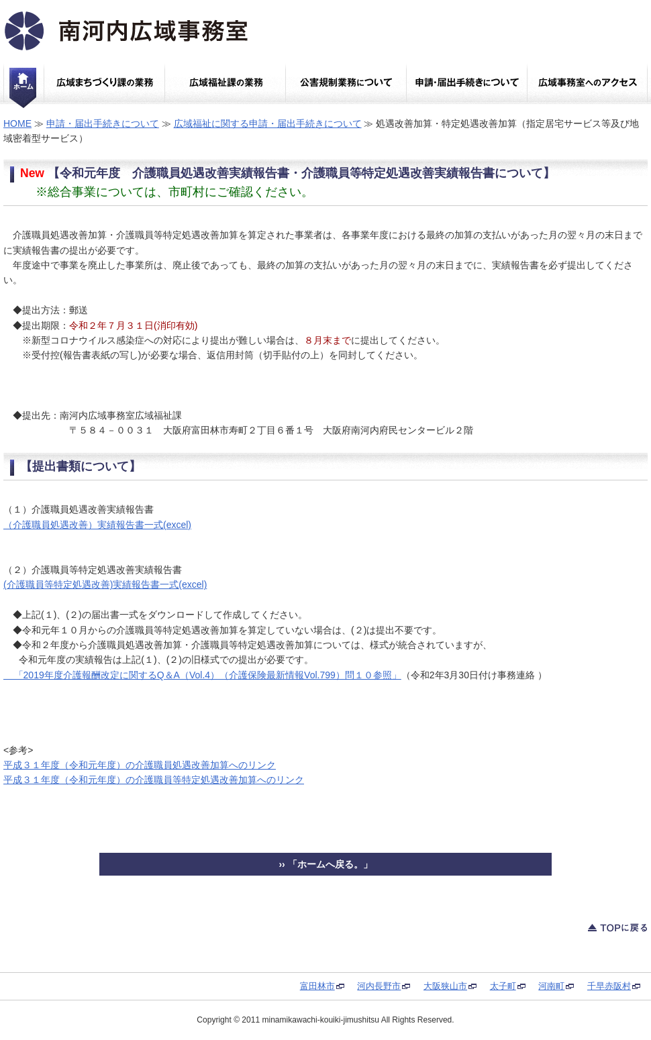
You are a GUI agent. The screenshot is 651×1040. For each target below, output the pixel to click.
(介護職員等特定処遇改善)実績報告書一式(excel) (105, 584)
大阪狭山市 (445, 986)
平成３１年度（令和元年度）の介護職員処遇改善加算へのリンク (139, 765)
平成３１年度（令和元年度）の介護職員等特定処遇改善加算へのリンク (153, 779)
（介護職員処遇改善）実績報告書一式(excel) (97, 524)
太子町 (503, 986)
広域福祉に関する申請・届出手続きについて (268, 123)
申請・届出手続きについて (102, 123)
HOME (17, 123)
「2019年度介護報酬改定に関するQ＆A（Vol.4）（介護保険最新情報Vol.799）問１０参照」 (202, 675)
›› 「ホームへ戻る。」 (325, 864)
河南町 (551, 986)
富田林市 (317, 986)
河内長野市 (379, 986)
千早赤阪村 (609, 986)
